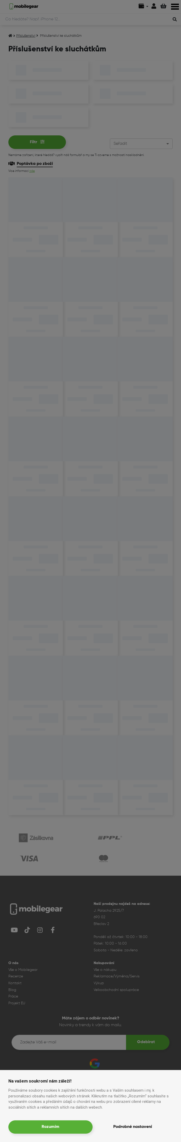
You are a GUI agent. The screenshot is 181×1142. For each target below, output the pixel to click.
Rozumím (50, 1127)
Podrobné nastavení (132, 1127)
